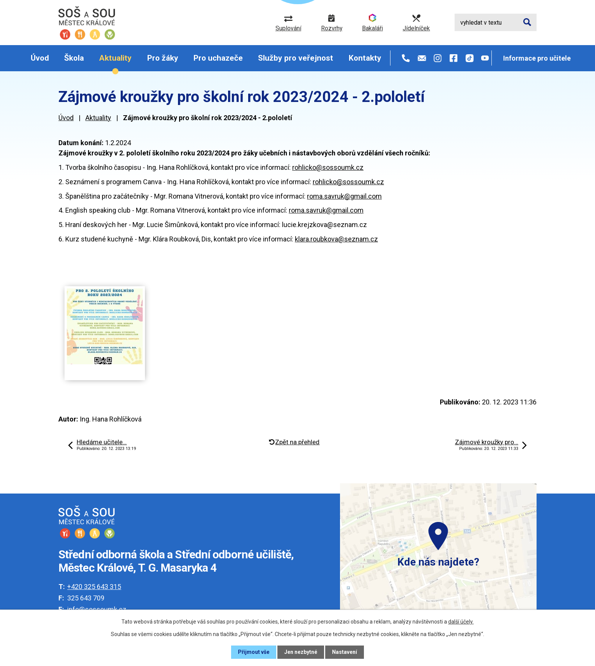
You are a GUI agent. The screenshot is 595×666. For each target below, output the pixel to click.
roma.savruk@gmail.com (344, 196)
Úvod (40, 58)
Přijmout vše (253, 652)
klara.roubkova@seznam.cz (336, 239)
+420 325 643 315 (94, 587)
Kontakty (365, 58)
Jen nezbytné (300, 652)
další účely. (461, 622)
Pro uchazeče (218, 58)
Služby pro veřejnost (295, 58)
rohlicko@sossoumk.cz (328, 167)
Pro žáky (162, 58)
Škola (74, 58)
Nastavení (344, 652)
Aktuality (115, 58)
